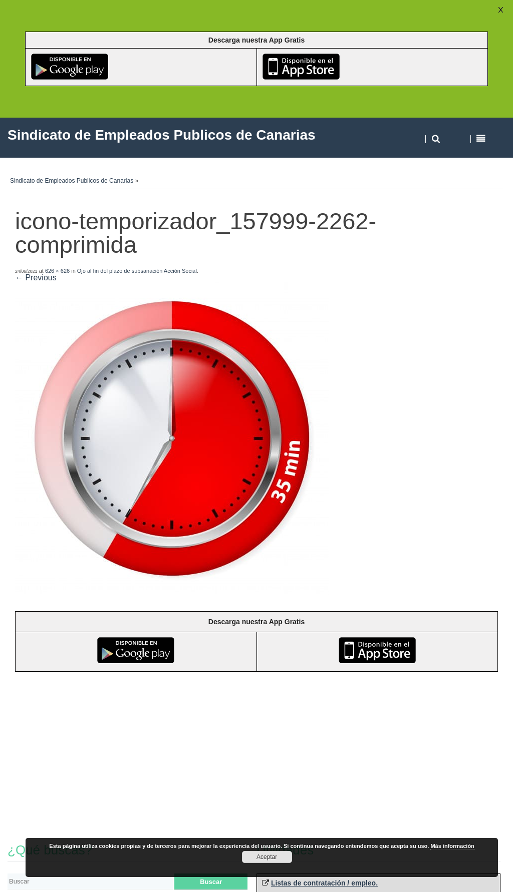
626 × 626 (57, 271)
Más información (452, 846)
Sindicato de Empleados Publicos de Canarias (71, 180)
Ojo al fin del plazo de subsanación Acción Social (137, 271)
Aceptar (266, 856)
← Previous (36, 277)
